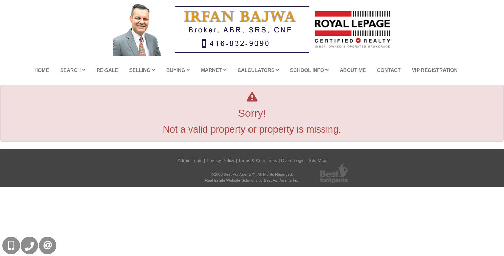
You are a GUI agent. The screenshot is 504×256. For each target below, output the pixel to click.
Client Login (293, 160)
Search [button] (72, 70)
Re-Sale (107, 70)
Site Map (318, 160)
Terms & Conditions (257, 160)
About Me (353, 70)
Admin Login (189, 160)
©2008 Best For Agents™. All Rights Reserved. (252, 174)
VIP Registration (435, 70)
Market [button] (213, 70)
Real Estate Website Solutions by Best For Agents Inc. (252, 180)
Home (41, 70)
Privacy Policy (220, 160)
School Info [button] (309, 70)
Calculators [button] (258, 70)
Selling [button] (142, 70)
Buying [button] (178, 70)
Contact (388, 70)
